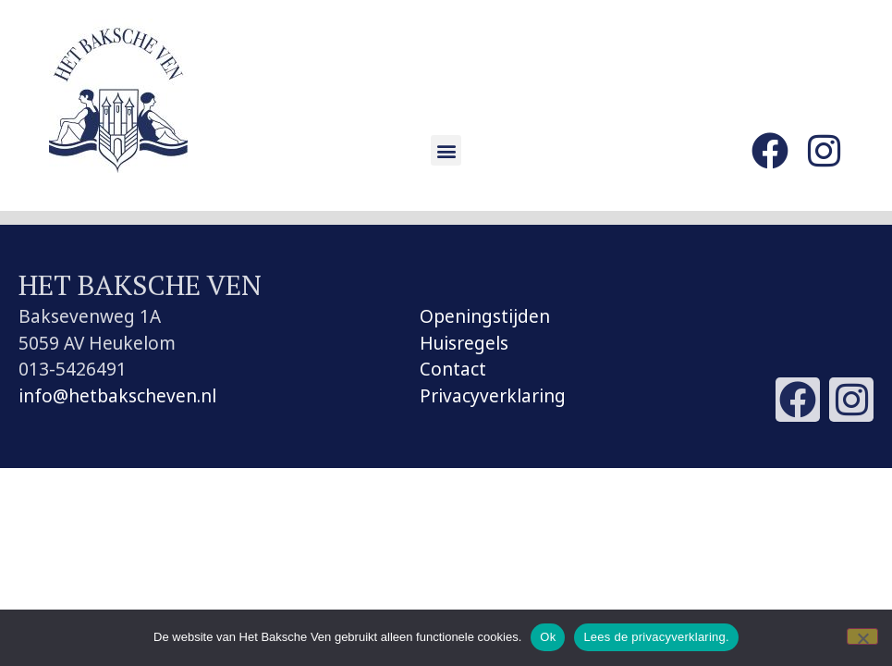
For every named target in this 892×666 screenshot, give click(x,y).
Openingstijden (485, 316)
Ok (548, 637)
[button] (446, 150)
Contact (453, 369)
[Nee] (862, 636)
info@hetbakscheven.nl (117, 396)
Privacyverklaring (493, 396)
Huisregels (464, 343)
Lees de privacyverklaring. (656, 637)
